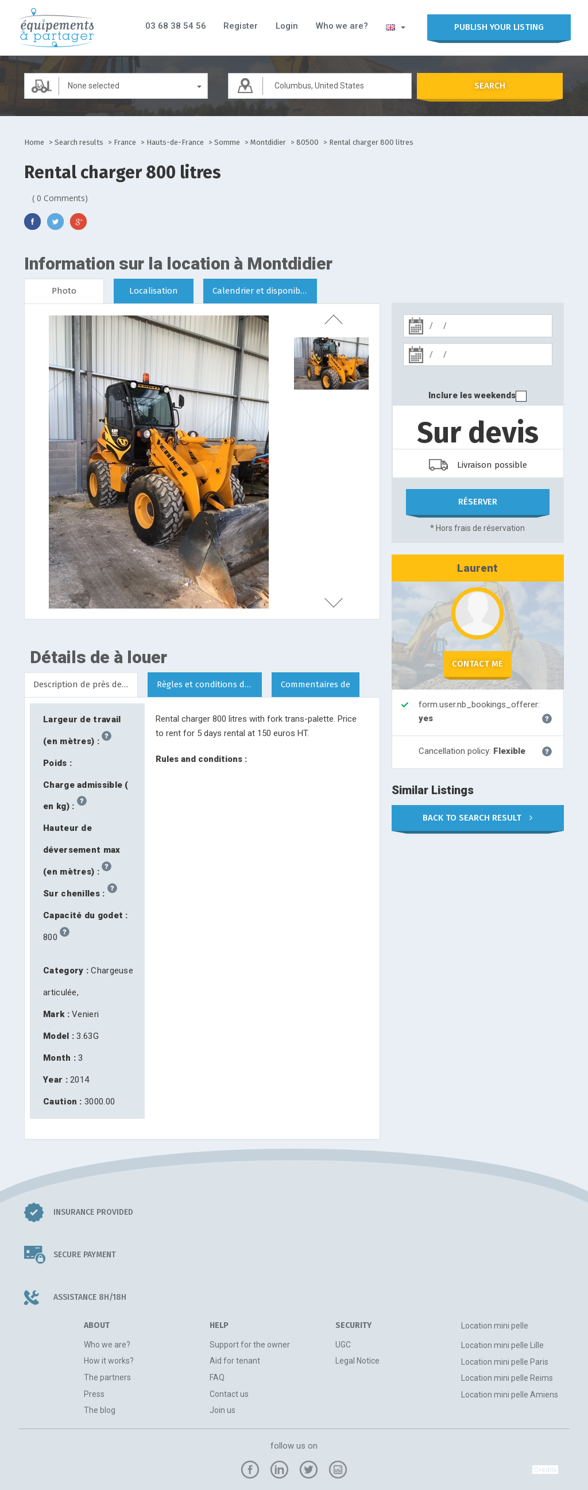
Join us (222, 1410)
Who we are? (341, 26)
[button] (393, 26)
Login (287, 26)
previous (331, 318)
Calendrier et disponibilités (264, 291)
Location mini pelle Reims (507, 1378)
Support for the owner (250, 1344)
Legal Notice (357, 1360)
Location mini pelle (494, 1325)
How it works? (109, 1360)
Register (242, 26)
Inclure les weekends (472, 395)
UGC (343, 1344)
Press (94, 1393)
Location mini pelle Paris (504, 1361)
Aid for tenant (235, 1360)
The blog (99, 1410)
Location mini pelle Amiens (509, 1394)
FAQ (217, 1376)
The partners (107, 1376)
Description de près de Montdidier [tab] (85, 684)
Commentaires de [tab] (315, 684)
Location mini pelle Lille (502, 1345)
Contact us (229, 1393)
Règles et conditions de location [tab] (209, 684)
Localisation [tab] (153, 291)
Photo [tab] (64, 291)
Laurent (477, 567)
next (331, 602)
